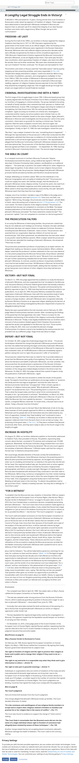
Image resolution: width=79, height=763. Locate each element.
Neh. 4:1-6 (24, 414)
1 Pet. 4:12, (32, 419)
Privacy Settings (67, 754)
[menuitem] (3, 2)
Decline (13, 759)
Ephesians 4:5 (35, 194)
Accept (5, 759)
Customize (23, 759)
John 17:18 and (44, 199)
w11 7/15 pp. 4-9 (13, 7)
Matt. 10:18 (44, 550)
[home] (3, 2)
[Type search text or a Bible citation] (59, 2)
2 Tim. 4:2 (55, 68)
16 (37, 419)
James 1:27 (54, 199)
